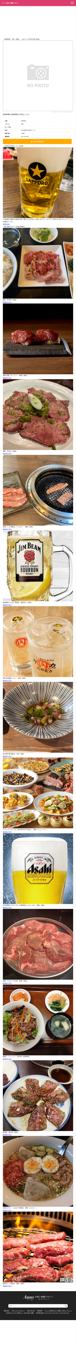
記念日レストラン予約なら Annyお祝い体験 (20, 1313)
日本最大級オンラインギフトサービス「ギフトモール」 (53, 1313)
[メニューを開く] (71, 2)
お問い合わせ (31, 1310)
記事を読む (6, 224)
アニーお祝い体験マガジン (10, 3)
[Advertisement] (38, 21)
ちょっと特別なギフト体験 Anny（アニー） (58, 1310)
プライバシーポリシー (18, 1310)
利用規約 (39, 1310)
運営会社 (6, 1310)
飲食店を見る (7, 302)
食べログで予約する (37, 141)
